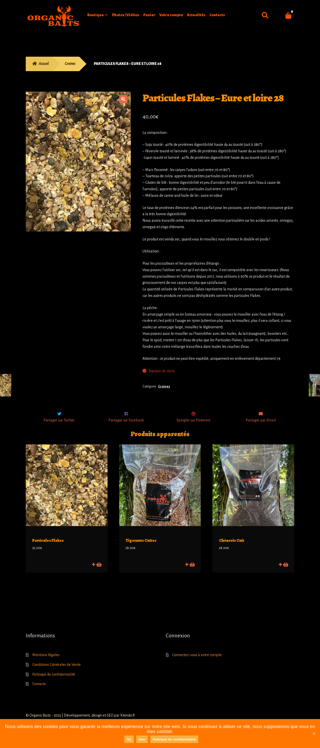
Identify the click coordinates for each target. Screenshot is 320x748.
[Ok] (313, 733)
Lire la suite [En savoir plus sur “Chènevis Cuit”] (285, 568)
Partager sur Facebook (126, 431)
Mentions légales (46, 659)
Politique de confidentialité (53, 678)
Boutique (95, 15)
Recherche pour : (265, 15)
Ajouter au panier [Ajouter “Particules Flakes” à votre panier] (98, 568)
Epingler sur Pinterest (193, 431)
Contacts (217, 15)
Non (142, 739)
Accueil (44, 64)
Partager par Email (261, 431)
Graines (70, 64)
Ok (129, 739)
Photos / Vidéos (125, 15)
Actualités (196, 15)
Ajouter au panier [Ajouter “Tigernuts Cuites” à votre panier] (192, 568)
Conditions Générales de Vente (56, 669)
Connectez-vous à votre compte (197, 659)
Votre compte (171, 15)
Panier (149, 15)
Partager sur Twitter (59, 431)
